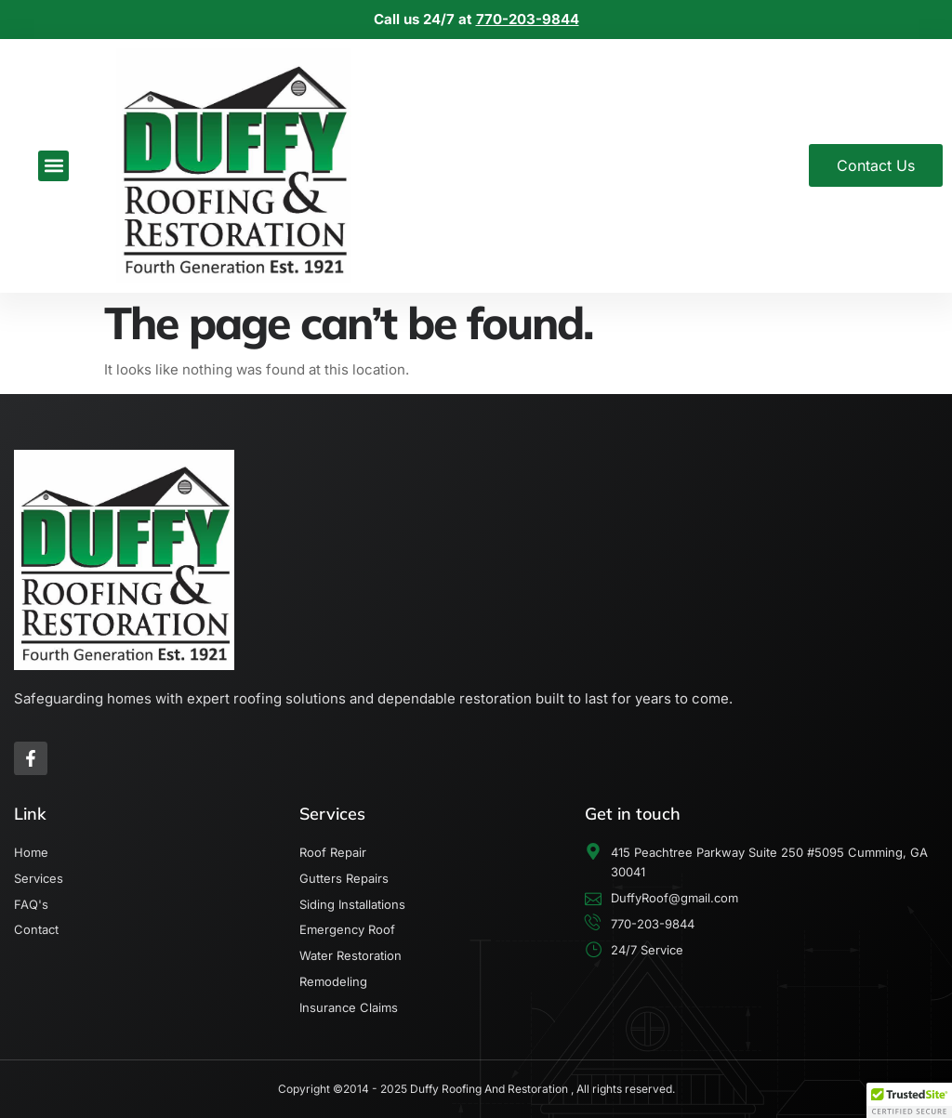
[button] (53, 166)
